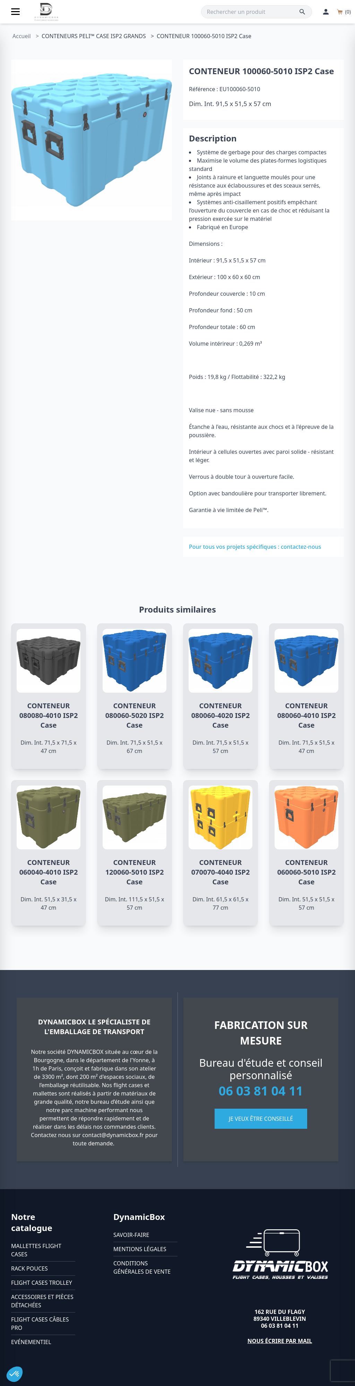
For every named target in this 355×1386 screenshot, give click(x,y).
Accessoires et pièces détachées (42, 1301)
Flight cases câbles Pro (40, 1324)
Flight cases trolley (41, 1283)
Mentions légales (139, 1249)
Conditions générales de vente (142, 1267)
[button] (14, 1374)
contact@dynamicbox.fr (113, 1135)
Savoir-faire (131, 1235)
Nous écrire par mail (280, 1341)
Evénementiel (31, 1342)
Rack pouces (29, 1268)
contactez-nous (301, 547)
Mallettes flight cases (36, 1250)
